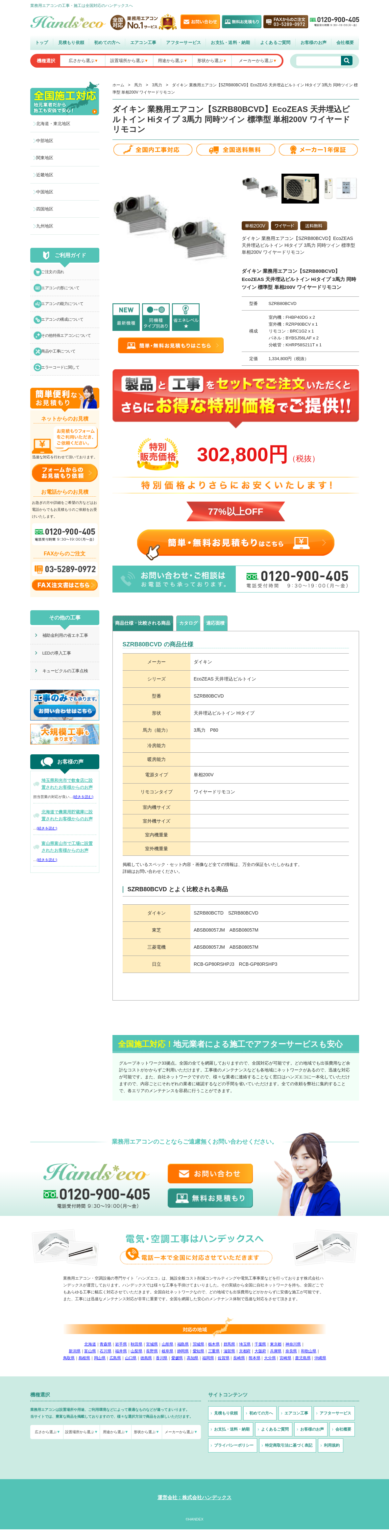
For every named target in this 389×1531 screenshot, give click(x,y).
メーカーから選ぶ (256, 60)
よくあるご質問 (275, 42)
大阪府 (260, 1352)
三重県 (214, 1352)
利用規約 (332, 1447)
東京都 (275, 1346)
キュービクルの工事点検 (61, 683)
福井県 (121, 1352)
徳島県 (146, 1359)
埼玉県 (245, 1346)
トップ (41, 42)
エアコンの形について (63, 290)
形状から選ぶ (210, 60)
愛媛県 (177, 1359)
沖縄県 (320, 1359)
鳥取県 (69, 1359)
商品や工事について (61, 361)
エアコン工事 (143, 42)
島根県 (84, 1359)
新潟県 (74, 1352)
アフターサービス (183, 42)
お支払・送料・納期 (230, 42)
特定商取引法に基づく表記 (288, 1447)
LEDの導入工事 (52, 665)
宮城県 (152, 1346)
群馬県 (229, 1346)
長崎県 (239, 1359)
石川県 (105, 1352)
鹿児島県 (302, 1359)
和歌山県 (308, 1352)
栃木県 (214, 1346)
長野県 (152, 1352)
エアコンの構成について (65, 326)
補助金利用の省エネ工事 (61, 648)
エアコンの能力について (65, 308)
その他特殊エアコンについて (69, 343)
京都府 (245, 1352)
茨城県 (198, 1346)
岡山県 (100, 1359)
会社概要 (345, 42)
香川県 (161, 1359)
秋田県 (136, 1346)
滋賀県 (229, 1352)
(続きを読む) (83, 809)
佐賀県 (223, 1359)
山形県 (167, 1346)
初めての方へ (107, 42)
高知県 (192, 1359)
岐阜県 (167, 1352)
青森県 (105, 1346)
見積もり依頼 (71, 42)
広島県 (115, 1359)
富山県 (90, 1352)
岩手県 (121, 1346)
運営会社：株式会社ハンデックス (194, 1499)
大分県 (270, 1359)
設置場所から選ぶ (127, 60)
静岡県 (183, 1352)
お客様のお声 (314, 42)
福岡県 (208, 1359)
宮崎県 (285, 1359)
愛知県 (198, 1352)
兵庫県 (275, 1352)
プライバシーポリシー (234, 1447)
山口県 (130, 1359)
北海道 (90, 1346)
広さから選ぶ (81, 60)
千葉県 (260, 1346)
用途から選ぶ (170, 60)
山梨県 (136, 1352)
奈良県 (291, 1352)
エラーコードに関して (63, 379)
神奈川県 (293, 1346)
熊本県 (254, 1359)
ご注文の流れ (54, 272)
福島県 (183, 1346)
